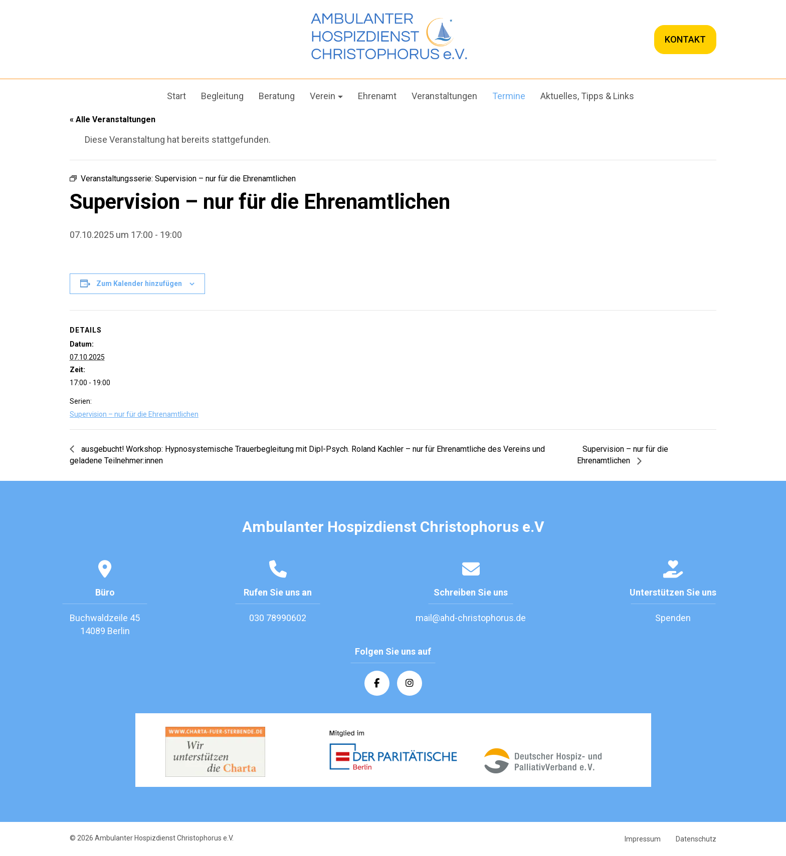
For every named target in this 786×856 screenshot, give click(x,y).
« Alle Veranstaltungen (112, 119)
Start (176, 96)
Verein (322, 96)
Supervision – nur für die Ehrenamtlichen (134, 414)
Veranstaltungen (444, 96)
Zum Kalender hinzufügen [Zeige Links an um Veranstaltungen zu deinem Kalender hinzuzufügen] (139, 283)
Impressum (643, 840)
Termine (508, 96)
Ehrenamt (377, 96)
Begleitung (222, 96)
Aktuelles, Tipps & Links (587, 96)
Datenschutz (696, 840)
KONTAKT (685, 39)
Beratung (277, 96)
